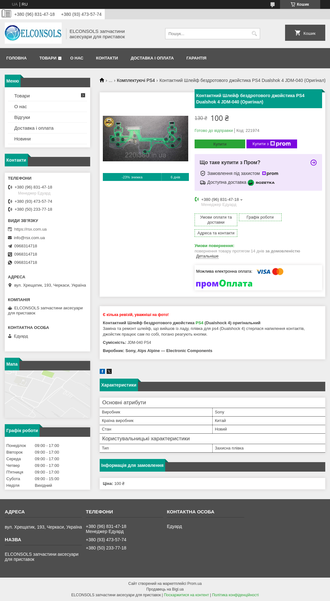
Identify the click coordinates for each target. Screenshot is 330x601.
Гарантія (196, 58)
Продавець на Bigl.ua (165, 589)
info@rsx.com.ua (29, 237)
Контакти (107, 58)
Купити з (271, 144)
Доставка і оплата (152, 58)
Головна (16, 58)
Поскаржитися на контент (186, 595)
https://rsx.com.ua (30, 229)
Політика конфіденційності (235, 595)
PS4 (199, 312)
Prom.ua (194, 583)
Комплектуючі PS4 (136, 80)
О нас (77, 58)
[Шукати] (254, 33)
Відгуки (22, 117)
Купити (220, 144)
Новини (22, 138)
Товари (47, 58)
